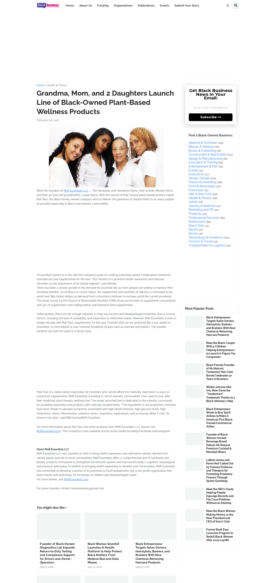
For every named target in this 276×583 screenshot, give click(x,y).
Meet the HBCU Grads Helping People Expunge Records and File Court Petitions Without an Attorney (220, 496)
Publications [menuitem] (146, 5)
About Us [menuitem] (85, 5)
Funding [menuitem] (102, 5)
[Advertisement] (138, 44)
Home (40, 85)
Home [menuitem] (70, 5)
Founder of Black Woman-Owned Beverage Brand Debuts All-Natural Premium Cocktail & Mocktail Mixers (219, 443)
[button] (228, 5)
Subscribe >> (210, 117)
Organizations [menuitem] (123, 5)
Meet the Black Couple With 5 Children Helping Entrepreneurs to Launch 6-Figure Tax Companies (220, 349)
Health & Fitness (57, 85)
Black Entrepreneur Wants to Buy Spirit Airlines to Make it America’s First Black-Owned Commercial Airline (219, 418)
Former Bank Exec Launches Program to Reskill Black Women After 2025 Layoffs (219, 535)
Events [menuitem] (164, 5)
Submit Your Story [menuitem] (186, 5)
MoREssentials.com (49, 431)
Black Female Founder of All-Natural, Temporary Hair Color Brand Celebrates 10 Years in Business (220, 371)
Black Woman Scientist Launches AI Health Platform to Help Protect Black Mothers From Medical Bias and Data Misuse (105, 553)
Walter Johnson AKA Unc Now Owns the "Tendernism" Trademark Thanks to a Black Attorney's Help (220, 394)
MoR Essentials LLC (76, 190)
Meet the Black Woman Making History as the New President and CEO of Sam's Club (220, 516)
